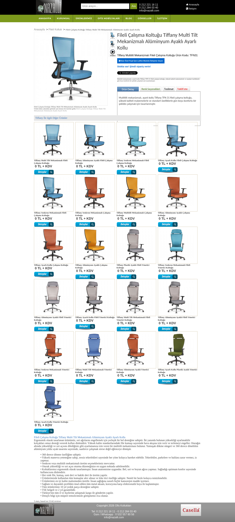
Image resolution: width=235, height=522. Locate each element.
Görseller (144, 18)
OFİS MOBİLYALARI (109, 18)
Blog (129, 18)
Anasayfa (192, 4)
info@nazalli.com (149, 10)
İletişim (191, 8)
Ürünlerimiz (84, 18)
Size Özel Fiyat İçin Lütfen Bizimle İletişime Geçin (141, 61)
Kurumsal (63, 18)
